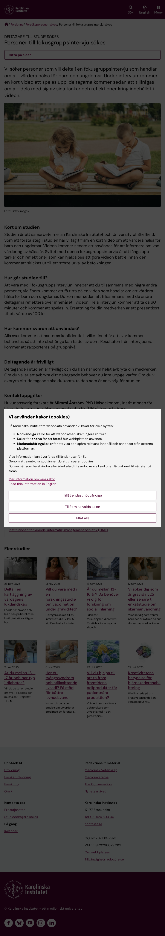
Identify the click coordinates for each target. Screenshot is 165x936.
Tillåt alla (82, 518)
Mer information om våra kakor (32, 479)
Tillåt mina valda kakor (82, 506)
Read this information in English (32, 484)
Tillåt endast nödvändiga (82, 495)
